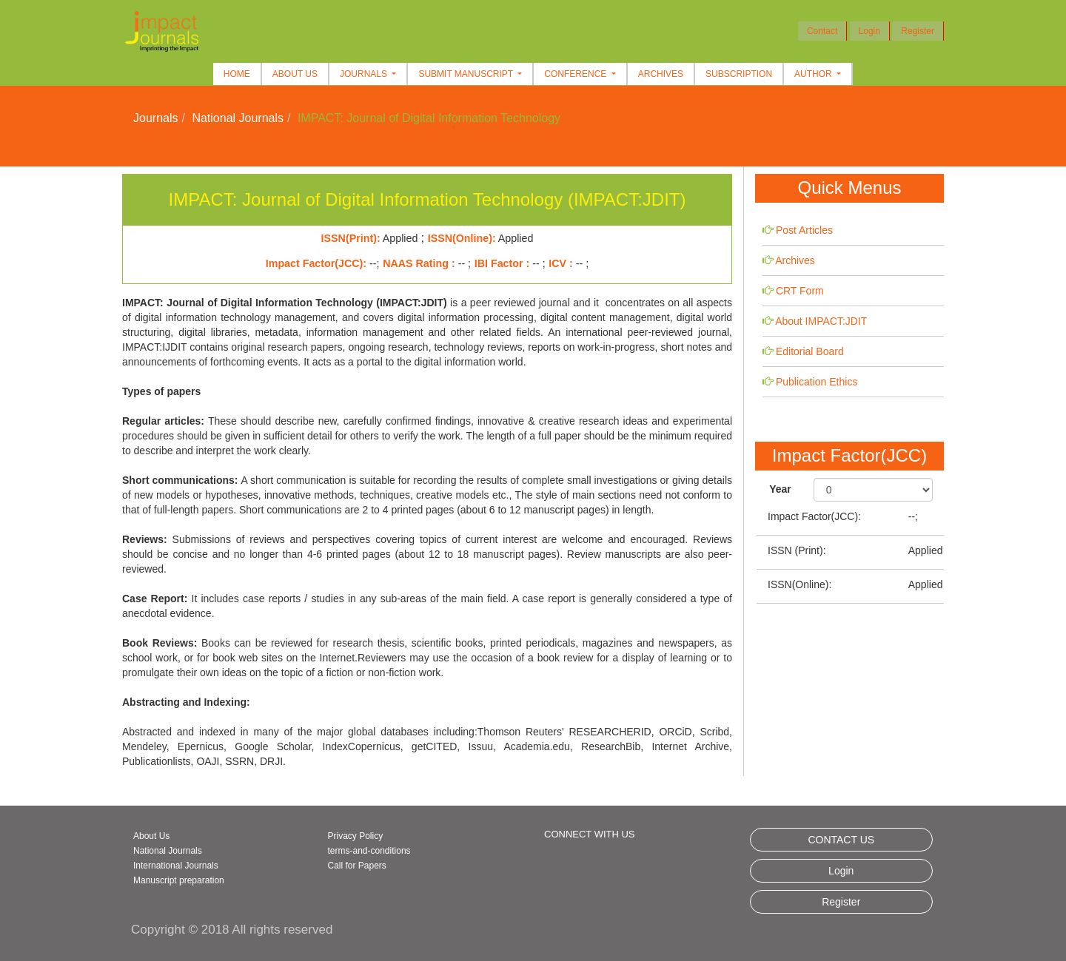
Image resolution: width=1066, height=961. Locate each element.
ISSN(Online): (799, 584)
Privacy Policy (355, 836)
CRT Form (800, 291)
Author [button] (814, 74)
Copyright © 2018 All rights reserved (231, 930)
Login (869, 31)
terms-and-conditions (369, 851)
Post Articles (804, 230)
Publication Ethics (817, 382)
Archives (660, 74)
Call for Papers (357, 865)
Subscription (738, 74)
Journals (155, 118)
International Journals (175, 865)
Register (917, 31)
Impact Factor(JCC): (814, 516)
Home (237, 74)
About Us (295, 74)
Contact (822, 31)
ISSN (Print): (797, 550)
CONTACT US (841, 840)
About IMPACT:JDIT (821, 321)
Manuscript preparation (178, 880)
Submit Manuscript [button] (466, 74)
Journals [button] (364, 74)
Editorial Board (810, 351)
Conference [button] (576, 74)
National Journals (238, 118)
